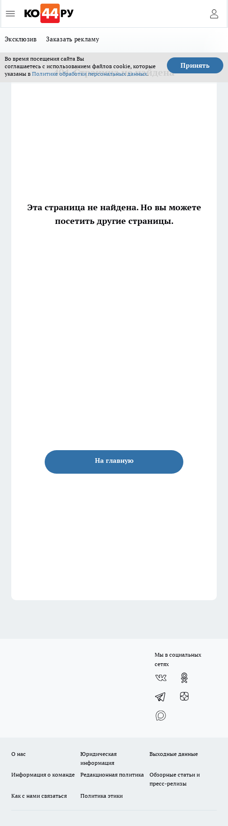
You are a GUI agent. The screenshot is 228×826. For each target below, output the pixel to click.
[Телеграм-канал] (161, 696)
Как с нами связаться (39, 795)
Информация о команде (43, 774)
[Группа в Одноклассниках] (184, 677)
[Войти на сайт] (213, 13)
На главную (114, 460)
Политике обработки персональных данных (89, 73)
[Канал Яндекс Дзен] (184, 696)
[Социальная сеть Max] (161, 715)
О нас (18, 753)
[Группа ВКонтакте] (161, 677)
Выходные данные (173, 753)
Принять (195, 65)
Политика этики (101, 795)
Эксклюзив (21, 39)
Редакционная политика (112, 774)
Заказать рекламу (72, 39)
